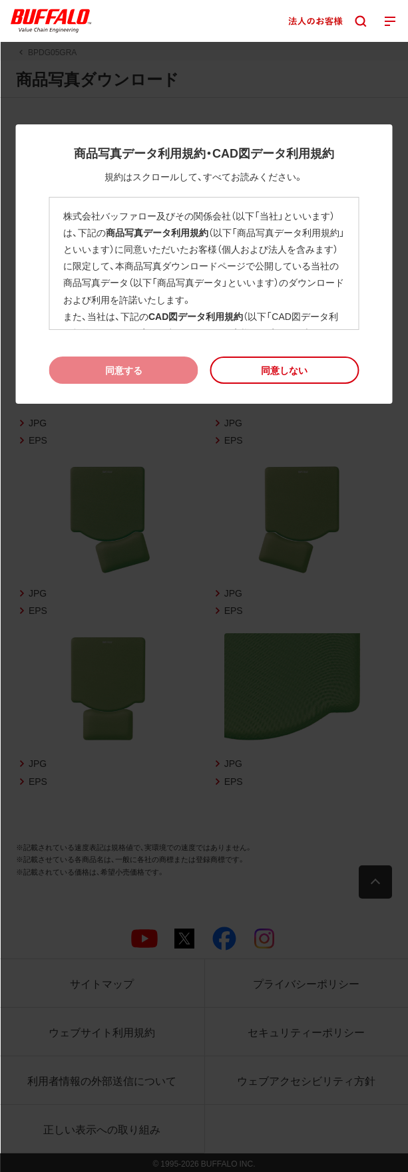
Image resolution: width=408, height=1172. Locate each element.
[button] (284, 370)
